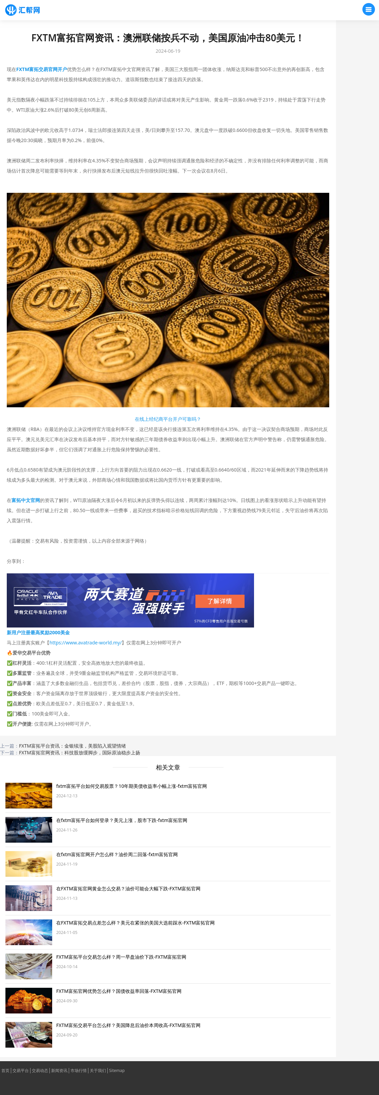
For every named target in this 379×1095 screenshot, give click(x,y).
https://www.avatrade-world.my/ (85, 642)
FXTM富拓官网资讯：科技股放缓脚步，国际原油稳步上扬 (79, 752)
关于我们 (98, 1070)
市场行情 (78, 1070)
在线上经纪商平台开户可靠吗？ (168, 419)
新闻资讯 (59, 1070)
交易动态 (40, 1070)
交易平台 (21, 1070)
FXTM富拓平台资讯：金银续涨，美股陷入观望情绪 (72, 746)
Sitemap (117, 1070)
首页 (5, 1070)
